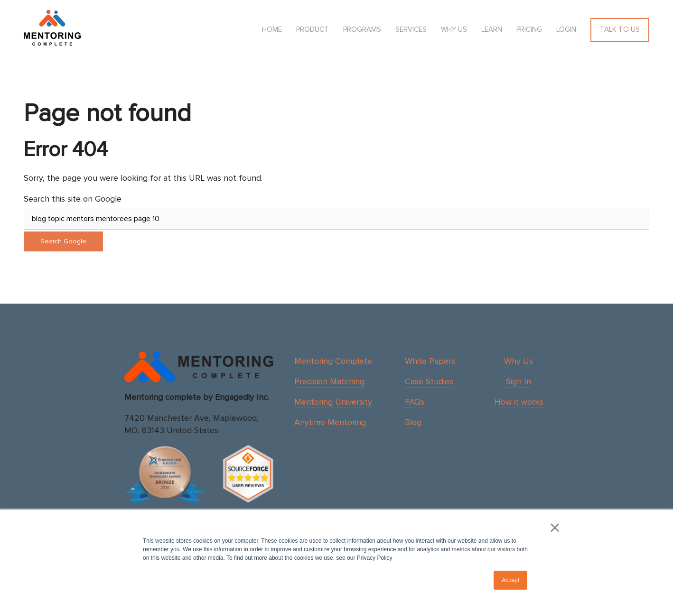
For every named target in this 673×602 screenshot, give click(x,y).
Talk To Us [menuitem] (620, 29)
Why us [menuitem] (454, 29)
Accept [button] (510, 580)
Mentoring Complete (333, 361)
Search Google (63, 241)
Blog (413, 422)
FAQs (414, 402)
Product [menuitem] (312, 29)
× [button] (554, 527)
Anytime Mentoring (330, 422)
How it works (518, 402)
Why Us (518, 361)
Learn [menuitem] (491, 29)
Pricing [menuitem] (529, 29)
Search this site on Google (73, 199)
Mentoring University (333, 402)
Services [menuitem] (411, 29)
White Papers (430, 361)
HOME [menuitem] (272, 29)
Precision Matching (329, 381)
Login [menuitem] (566, 29)
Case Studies (429, 381)
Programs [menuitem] (362, 29)
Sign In (518, 381)
